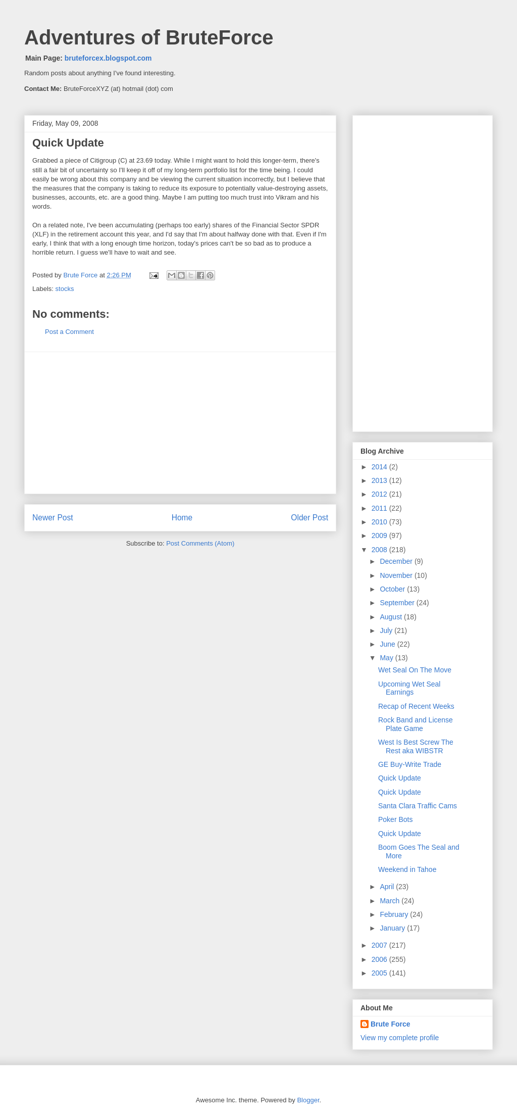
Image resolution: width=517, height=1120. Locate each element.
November (397, 575)
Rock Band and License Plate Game (415, 724)
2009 (380, 535)
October (393, 589)
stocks (65, 289)
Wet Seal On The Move (414, 670)
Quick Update (399, 778)
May (387, 658)
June (388, 644)
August (391, 617)
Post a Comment (69, 331)
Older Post (309, 517)
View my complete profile (399, 1038)
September (398, 603)
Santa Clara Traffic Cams (417, 806)
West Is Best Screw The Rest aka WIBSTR (415, 746)
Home (182, 517)
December (397, 561)
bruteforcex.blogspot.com (108, 58)
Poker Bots (395, 819)
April (388, 887)
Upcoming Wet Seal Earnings (409, 688)
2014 (380, 467)
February (395, 914)
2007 (380, 945)
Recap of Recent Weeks (416, 706)
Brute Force (81, 275)
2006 (380, 959)
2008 (380, 550)
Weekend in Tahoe (407, 869)
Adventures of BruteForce (148, 37)
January (393, 928)
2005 (380, 973)
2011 (380, 508)
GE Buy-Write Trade (409, 764)
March (390, 901)
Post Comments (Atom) (200, 543)
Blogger (308, 1100)
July (387, 630)
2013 (380, 480)
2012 (380, 494)
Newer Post (52, 517)
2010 (380, 522)
